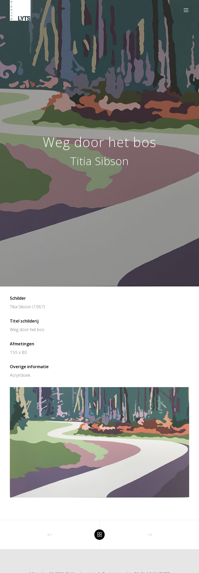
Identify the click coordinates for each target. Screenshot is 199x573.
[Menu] (184, 10)
